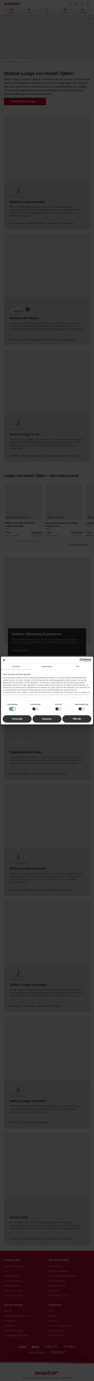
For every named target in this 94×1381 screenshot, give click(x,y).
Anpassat (47, 719)
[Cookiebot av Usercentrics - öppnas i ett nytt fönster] (80, 660)
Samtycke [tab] (16, 666)
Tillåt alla (77, 719)
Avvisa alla (17, 719)
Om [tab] (77, 666)
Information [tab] (47, 666)
